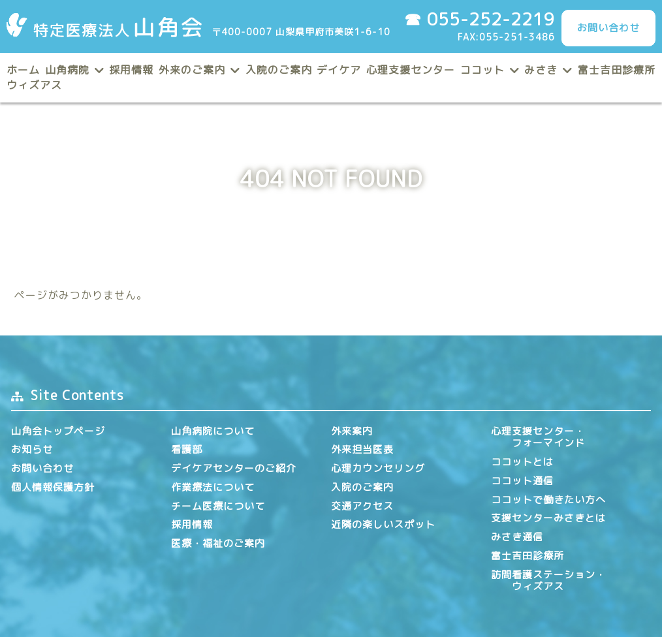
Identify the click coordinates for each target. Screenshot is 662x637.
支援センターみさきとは (548, 518)
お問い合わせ (608, 28)
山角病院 (67, 70)
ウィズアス (34, 85)
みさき (541, 70)
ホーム (23, 70)
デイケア (339, 70)
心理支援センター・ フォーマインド (538, 437)
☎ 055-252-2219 (479, 19)
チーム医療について (218, 506)
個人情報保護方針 (53, 487)
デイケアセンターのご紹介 (233, 468)
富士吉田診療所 (616, 70)
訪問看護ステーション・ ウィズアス (548, 581)
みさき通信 (517, 537)
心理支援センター (410, 70)
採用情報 (131, 70)
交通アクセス (362, 506)
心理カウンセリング (378, 468)
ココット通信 (522, 481)
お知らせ (32, 449)
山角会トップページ (58, 431)
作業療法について (213, 487)
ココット (482, 70)
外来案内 (352, 431)
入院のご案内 (278, 70)
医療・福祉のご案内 (218, 543)
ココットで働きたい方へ (548, 499)
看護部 (186, 449)
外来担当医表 (362, 449)
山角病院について (213, 431)
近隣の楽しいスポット (383, 524)
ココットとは (522, 462)
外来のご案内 (192, 70)
